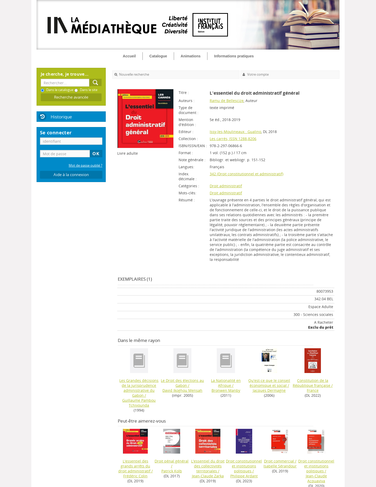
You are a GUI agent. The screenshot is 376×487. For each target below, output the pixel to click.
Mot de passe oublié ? (85, 165)
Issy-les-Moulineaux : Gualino (235, 131)
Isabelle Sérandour (280, 466)
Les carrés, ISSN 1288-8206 (233, 138)
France (313, 390)
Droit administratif (226, 185)
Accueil (129, 56)
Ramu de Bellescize (227, 100)
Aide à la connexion (71, 174)
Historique (61, 117)
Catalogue (158, 56)
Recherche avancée (71, 97)
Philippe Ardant (244, 475)
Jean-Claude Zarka (208, 475)
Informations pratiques (234, 56)
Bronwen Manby (226, 390)
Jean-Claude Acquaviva (316, 478)
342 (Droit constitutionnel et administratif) (246, 173)
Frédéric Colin (135, 475)
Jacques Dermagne (269, 390)
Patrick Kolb (171, 470)
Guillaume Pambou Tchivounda (139, 403)
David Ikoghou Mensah (182, 390)
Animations (191, 56)
